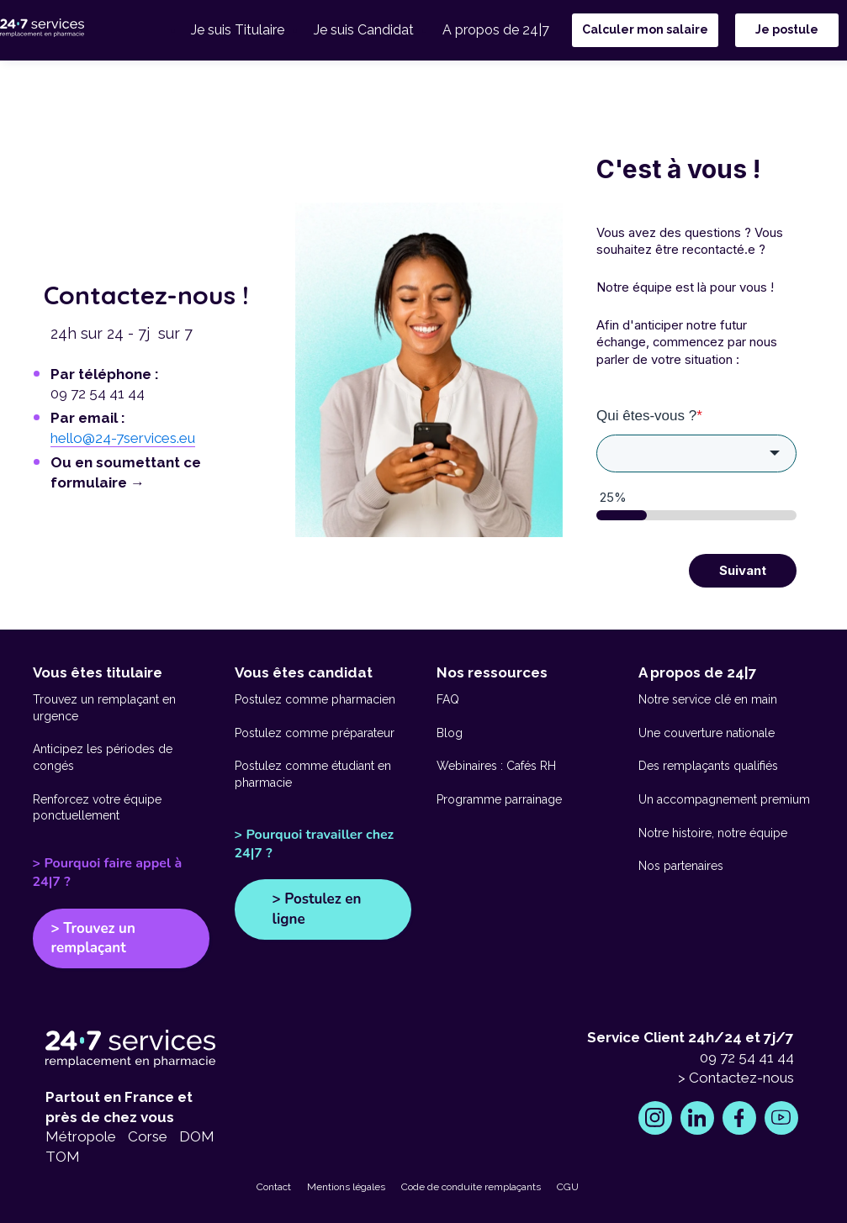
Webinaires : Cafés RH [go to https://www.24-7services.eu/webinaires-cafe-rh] (496, 765)
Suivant (742, 570)
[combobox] (696, 454)
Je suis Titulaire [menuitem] (247, 32)
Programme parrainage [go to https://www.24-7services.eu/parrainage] (499, 799)
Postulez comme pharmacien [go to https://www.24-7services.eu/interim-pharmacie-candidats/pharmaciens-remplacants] (315, 699)
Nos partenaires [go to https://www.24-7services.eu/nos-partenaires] (680, 865)
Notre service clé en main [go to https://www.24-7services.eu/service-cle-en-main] (707, 699)
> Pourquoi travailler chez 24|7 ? (314, 843)
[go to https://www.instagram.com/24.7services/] (655, 1118)
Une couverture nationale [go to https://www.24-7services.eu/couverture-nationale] (706, 733)
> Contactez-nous (736, 1077)
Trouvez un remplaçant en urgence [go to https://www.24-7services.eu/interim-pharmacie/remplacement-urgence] (104, 708)
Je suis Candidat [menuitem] (369, 32)
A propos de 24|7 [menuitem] (497, 32)
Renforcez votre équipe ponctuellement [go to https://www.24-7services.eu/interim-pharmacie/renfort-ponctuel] (97, 808)
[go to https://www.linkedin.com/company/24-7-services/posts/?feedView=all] (697, 1118)
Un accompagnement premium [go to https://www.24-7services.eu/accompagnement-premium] (724, 799)
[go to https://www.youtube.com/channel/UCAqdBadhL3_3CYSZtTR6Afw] (781, 1118)
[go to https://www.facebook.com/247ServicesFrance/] (739, 1118)
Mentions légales (346, 1187)
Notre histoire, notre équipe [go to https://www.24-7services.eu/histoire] (712, 833)
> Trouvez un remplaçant (93, 938)
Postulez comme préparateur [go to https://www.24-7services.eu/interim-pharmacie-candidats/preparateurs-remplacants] (314, 733)
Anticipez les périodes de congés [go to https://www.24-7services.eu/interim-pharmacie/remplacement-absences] (102, 757)
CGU (568, 1187)
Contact (274, 1187)
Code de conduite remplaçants (471, 1187)
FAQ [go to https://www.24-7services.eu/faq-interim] (448, 699)
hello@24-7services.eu (122, 438)
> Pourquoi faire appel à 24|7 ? (108, 872)
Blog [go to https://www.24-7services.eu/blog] (450, 733)
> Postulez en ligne (317, 909)
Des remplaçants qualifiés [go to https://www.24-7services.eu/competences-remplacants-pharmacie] (708, 765)
